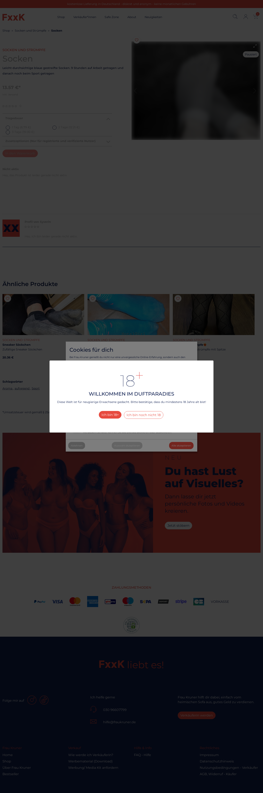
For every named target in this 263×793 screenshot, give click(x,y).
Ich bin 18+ (110, 415)
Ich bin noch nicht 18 (144, 415)
